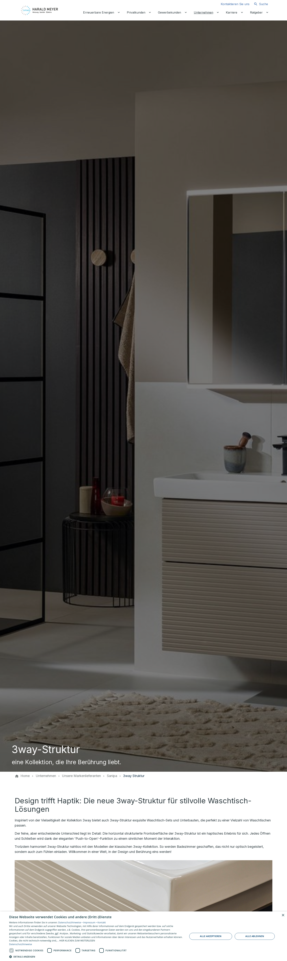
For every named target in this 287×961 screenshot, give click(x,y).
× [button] (283, 915)
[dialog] (143, 936)
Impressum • (90, 922)
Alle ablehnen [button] (254, 936)
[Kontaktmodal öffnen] (232, 4)
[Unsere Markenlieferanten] (81, 775)
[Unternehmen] (46, 775)
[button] (96, 956)
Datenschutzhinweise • (70, 922)
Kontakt (101, 922)
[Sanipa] (112, 775)
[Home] (25, 775)
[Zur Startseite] (39, 10)
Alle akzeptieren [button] (210, 936)
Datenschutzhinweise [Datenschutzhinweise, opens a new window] (20, 944)
